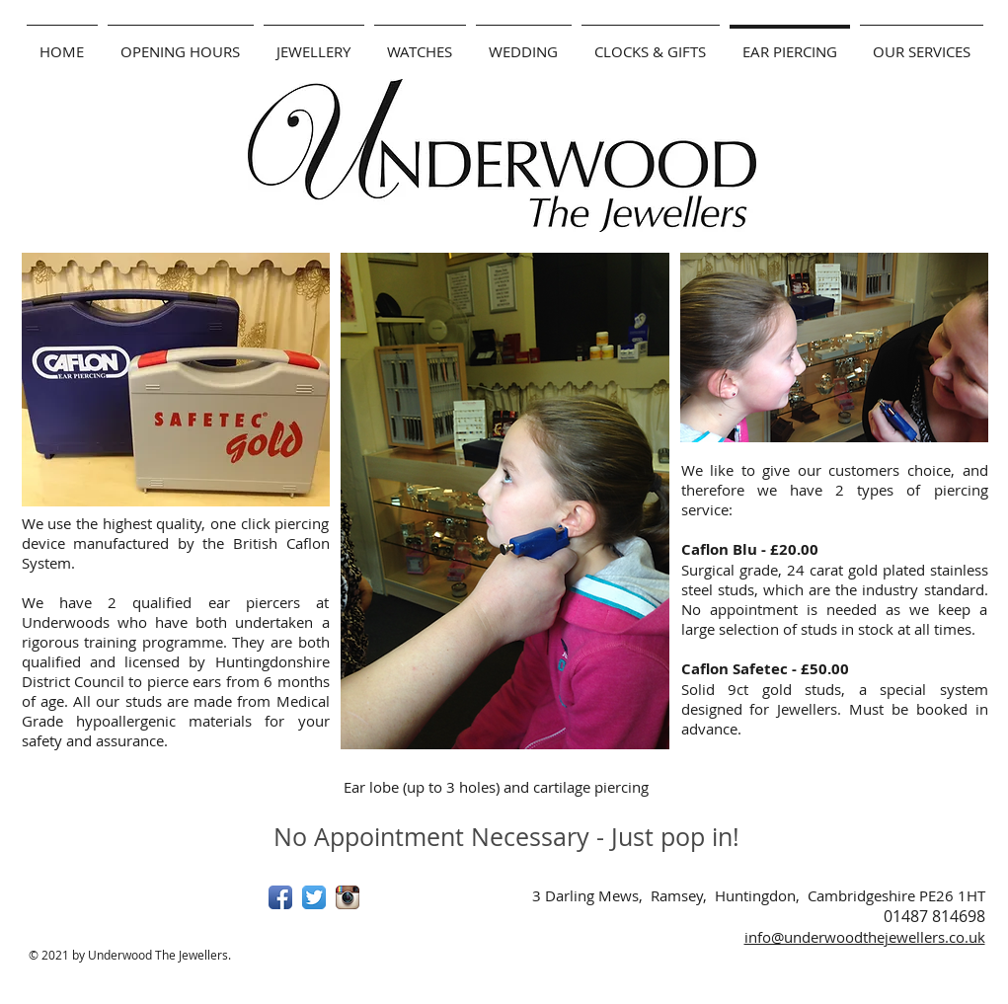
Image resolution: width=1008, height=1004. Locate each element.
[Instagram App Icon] (347, 897)
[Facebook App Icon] (280, 897)
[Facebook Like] (145, 905)
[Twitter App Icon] (314, 897)
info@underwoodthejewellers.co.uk (864, 937)
